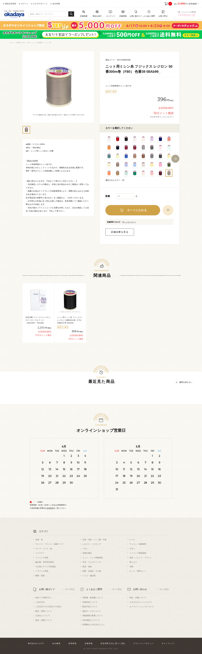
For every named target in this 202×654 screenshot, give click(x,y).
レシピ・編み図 (88, 576)
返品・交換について (43, 620)
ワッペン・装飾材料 (138, 544)
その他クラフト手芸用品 (45, 567)
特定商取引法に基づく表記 (113, 643)
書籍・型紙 (40, 576)
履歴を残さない (185, 382)
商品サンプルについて (91, 611)
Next (175, 159)
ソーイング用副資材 (138, 553)
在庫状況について (89, 602)
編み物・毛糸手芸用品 (44, 562)
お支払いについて (42, 615)
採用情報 (72, 643)
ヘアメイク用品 (41, 571)
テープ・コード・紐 (43, 549)
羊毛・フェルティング (91, 562)
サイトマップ (168, 643)
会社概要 (56, 643)
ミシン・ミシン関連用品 (92, 558)
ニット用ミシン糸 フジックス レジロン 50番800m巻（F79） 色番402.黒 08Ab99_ (69, 320)
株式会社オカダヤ (36, 643)
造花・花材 (87, 567)
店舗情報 (50, 508)
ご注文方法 (40, 602)
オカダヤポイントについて (141, 602)
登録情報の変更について (92, 615)
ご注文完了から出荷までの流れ (48, 606)
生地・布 (39, 540)
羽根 (131, 567)
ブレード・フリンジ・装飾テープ (49, 544)
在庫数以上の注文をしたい (93, 624)
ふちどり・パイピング (91, 544)
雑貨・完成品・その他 (91, 571)
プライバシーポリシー (143, 643)
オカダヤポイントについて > (162, 117)
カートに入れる (137, 210)
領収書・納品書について (92, 597)
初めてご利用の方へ (43, 597)
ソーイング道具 (41, 558)
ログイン (24, 4)
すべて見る (70, 589)
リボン (85, 549)
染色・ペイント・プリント (141, 558)
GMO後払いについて (91, 620)
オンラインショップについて (142, 606)
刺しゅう (133, 562)
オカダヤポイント (40, 4)
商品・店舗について (138, 597)
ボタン (132, 549)
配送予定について (89, 606)
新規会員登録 (10, 4)
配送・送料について (43, 611)
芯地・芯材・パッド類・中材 (94, 540)
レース (132, 540)
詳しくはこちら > (129, 222)
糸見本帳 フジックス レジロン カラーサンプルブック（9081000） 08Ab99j (37, 320)
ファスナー (40, 553)
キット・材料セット (138, 571)
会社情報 (56, 4)
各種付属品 (87, 553)
